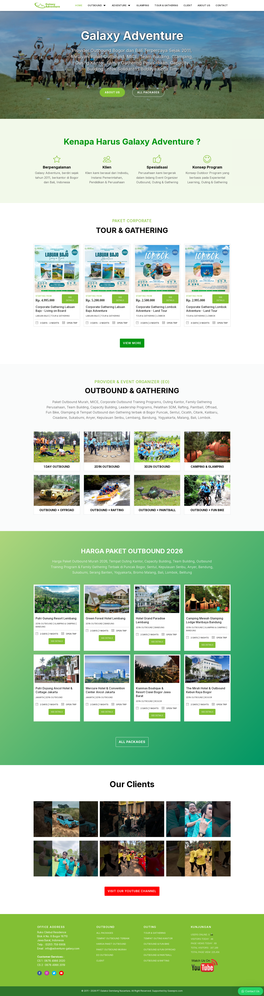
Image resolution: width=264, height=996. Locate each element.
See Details (70, 298)
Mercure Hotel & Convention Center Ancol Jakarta (105, 690)
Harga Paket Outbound (111, 944)
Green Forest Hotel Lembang (105, 618)
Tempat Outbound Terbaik (113, 938)
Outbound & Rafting (156, 960)
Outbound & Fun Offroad (160, 949)
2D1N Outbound (44, 623)
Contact (222, 5)
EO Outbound (104, 955)
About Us (204, 5)
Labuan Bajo (42, 316)
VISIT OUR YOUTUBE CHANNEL (132, 891)
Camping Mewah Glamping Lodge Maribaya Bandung (204, 620)
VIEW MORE (132, 343)
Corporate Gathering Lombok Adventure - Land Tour (156, 309)
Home (78, 5)
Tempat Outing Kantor (158, 938)
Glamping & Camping (64, 623)
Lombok (161, 316)
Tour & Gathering (166, 5)
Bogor (158, 701)
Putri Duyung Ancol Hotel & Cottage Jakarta (54, 690)
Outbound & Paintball (158, 955)
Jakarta (40, 697)
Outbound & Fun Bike (156, 944)
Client (188, 5)
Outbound (97, 5)
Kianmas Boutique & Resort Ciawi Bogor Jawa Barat (153, 692)
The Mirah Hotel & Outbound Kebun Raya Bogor (205, 690)
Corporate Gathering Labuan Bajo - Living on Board (55, 309)
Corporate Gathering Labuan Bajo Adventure (105, 309)
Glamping (142, 5)
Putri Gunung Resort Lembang (56, 618)
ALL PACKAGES (148, 92)
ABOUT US (112, 92)
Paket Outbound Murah (111, 949)
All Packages (104, 933)
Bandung (40, 627)
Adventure (121, 5)
